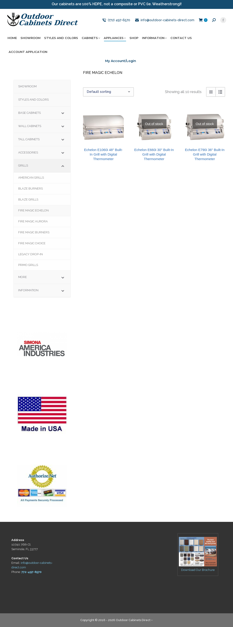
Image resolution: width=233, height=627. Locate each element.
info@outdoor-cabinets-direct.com (164, 20)
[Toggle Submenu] (63, 113)
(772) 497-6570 (116, 20)
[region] (42, 344)
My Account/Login (120, 61)
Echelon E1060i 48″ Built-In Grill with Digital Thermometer (103, 154)
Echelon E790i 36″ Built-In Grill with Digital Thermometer (205, 154)
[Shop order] (108, 91)
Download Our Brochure (198, 570)
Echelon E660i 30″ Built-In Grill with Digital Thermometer (154, 154)
